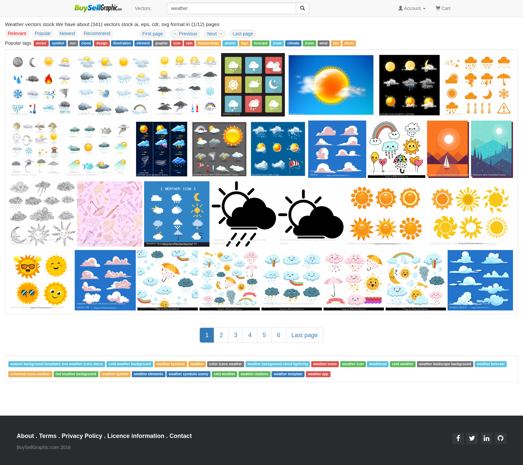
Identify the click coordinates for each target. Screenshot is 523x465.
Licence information (135, 436)
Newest (67, 33)
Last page (243, 33)
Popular (43, 33)
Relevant (17, 33)
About (25, 436)
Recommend (97, 33)
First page (152, 33)
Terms (48, 436)
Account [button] (412, 8)
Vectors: (143, 8)
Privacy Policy (82, 436)
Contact (180, 436)
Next (215, 33)
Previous (185, 33)
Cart (443, 8)
